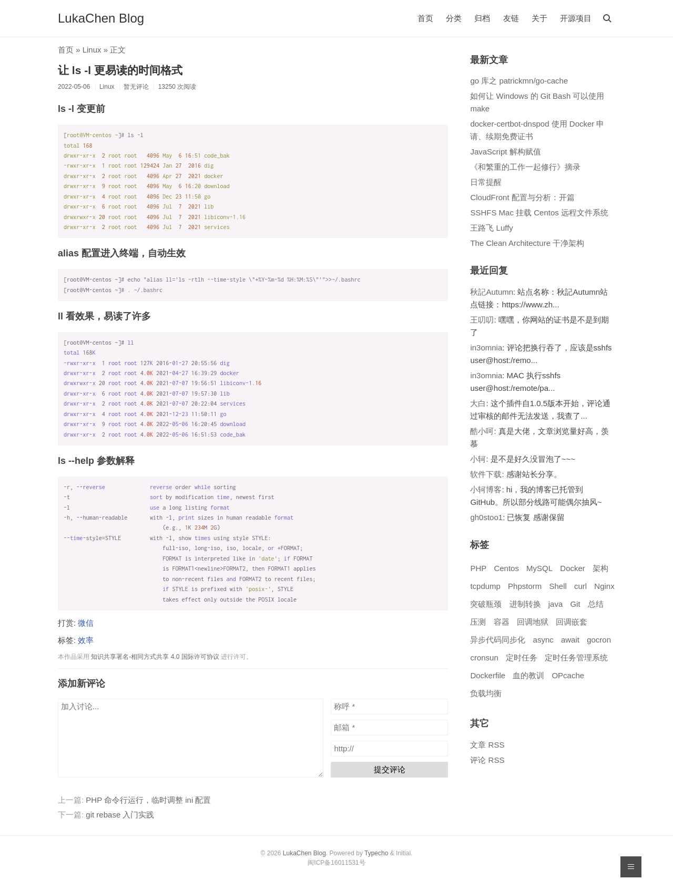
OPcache (568, 675)
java (555, 603)
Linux (92, 49)
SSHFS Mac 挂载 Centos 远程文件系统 (539, 212)
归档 (482, 18)
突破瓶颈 (486, 603)
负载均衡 (486, 693)
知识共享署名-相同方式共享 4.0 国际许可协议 (155, 656)
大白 (478, 403)
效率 (86, 640)
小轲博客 (486, 489)
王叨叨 (482, 319)
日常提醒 (486, 182)
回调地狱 (532, 621)
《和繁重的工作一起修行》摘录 (525, 166)
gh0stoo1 (486, 517)
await (570, 639)
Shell (557, 586)
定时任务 (521, 657)
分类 (454, 18)
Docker (572, 568)
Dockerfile (487, 675)
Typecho (376, 853)
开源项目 (576, 18)
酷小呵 (482, 431)
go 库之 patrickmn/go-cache (519, 80)
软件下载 (486, 474)
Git (575, 603)
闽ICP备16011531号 (336, 862)
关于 (539, 18)
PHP (478, 568)
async (543, 639)
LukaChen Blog (101, 18)
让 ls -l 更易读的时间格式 (120, 70)
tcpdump (485, 586)
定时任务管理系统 (576, 657)
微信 (86, 622)
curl (580, 586)
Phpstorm (525, 586)
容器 (501, 621)
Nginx (604, 586)
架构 (600, 568)
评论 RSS (487, 759)
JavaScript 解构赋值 (505, 151)
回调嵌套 (571, 621)
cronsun (484, 657)
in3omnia (486, 347)
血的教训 (528, 675)
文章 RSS (487, 744)
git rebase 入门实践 (120, 814)
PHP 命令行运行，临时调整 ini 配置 (148, 799)
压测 (478, 621)
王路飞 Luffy (491, 227)
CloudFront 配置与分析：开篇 (522, 197)
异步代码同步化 (497, 639)
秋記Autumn (491, 291)
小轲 (478, 458)
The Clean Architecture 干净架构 (527, 243)
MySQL (539, 568)
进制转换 (525, 603)
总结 (596, 603)
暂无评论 (136, 86)
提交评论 (389, 769)
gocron (599, 639)
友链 (511, 18)
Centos (506, 568)
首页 (425, 18)
